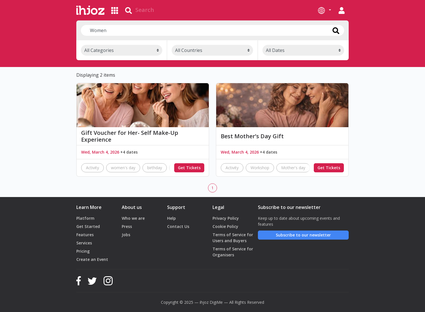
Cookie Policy (225, 226)
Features (85, 234)
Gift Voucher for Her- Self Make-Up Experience (129, 136)
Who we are (133, 218)
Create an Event (92, 259)
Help (171, 218)
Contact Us (178, 226)
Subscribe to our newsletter (303, 235)
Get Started (88, 226)
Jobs (126, 234)
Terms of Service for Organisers (232, 251)
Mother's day (293, 167)
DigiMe (216, 302)
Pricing (83, 251)
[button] (324, 10)
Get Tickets (189, 167)
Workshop (260, 167)
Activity (92, 167)
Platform (85, 218)
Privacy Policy (225, 218)
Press (127, 226)
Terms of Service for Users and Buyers (232, 237)
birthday (154, 167)
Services (84, 243)
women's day (123, 167)
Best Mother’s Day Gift (252, 136)
